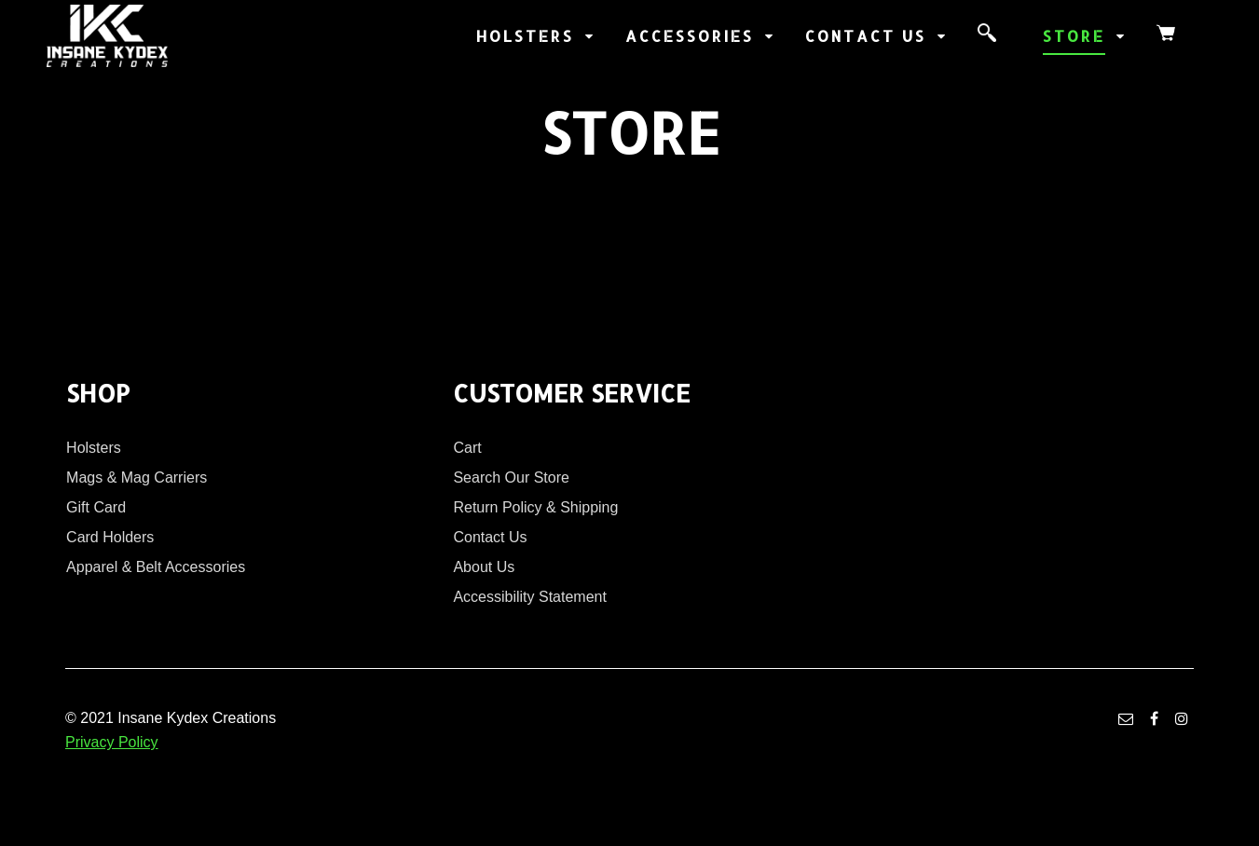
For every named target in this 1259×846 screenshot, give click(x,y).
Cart (467, 448)
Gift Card (96, 507)
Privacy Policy (111, 742)
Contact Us (490, 537)
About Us (483, 567)
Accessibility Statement (530, 597)
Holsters (93, 448)
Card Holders (110, 537)
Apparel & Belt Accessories (155, 567)
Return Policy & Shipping (535, 507)
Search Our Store (511, 477)
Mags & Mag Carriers (136, 477)
